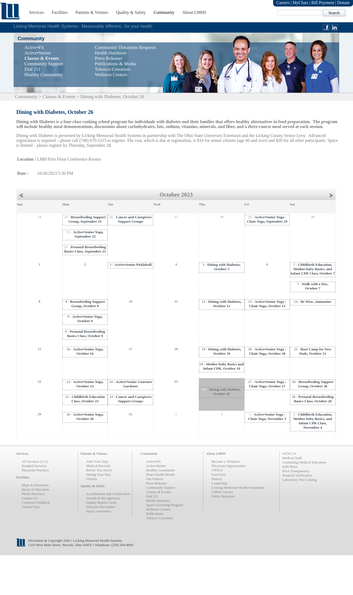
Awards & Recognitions (103, 498)
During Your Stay (98, 474)
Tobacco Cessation (159, 518)
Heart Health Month (160, 474)
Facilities (60, 12)
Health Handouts (158, 501)
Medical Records (98, 466)
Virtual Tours (31, 507)
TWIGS (217, 470)
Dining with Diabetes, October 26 (225, 391)
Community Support (160, 487)
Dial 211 (152, 496)
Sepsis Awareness (98, 511)
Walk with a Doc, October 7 (315, 286)
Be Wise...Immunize (316, 302)
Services (36, 12)
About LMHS (194, 12)
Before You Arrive (99, 470)
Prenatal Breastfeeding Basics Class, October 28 (314, 399)
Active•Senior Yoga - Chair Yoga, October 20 (267, 351)
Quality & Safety (131, 12)
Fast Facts (219, 474)
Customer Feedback (36, 502)
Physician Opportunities (228, 466)
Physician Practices (35, 470)
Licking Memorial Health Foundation (238, 487)
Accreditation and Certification (108, 494)
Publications (154, 514)
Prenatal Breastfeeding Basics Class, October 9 (86, 333)
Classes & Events (58, 96)
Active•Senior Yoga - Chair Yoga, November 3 (267, 416)
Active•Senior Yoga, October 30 (88, 416)
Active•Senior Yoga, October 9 (87, 318)
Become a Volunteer (226, 461)
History (217, 479)
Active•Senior (156, 466)
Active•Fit (153, 461)
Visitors (91, 479)
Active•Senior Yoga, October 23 (88, 384)
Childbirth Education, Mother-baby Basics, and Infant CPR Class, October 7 (313, 269)
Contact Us (29, 498)
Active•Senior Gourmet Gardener (134, 384)
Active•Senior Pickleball (133, 265)
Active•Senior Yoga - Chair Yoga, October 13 (267, 304)
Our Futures (154, 479)
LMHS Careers (222, 492)
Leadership (219, 483)
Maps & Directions (35, 485)
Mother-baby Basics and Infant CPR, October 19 (223, 366)
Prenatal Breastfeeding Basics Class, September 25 (85, 249)
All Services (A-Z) (35, 461)
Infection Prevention (100, 507)
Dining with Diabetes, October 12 (225, 304)
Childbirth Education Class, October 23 (88, 399)
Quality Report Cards (101, 502)
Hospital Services (34, 466)
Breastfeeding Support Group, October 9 (87, 304)
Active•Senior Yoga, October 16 (88, 351)
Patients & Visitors (91, 12)
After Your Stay (97, 461)
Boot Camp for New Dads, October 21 (315, 351)
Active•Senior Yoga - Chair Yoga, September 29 (267, 219)
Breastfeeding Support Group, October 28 (315, 384)
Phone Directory (33, 494)
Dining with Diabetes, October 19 (225, 351)
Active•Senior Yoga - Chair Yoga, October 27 (267, 384)
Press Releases (156, 483)
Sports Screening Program (164, 505)
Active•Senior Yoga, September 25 (88, 234)
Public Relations (223, 496)
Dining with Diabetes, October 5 (224, 267)
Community (164, 12)
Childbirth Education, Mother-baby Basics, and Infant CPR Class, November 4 (313, 420)
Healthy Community (160, 470)
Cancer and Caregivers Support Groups (134, 219)
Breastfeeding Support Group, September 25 (87, 219)
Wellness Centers (158, 509)
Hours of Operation (35, 489)
